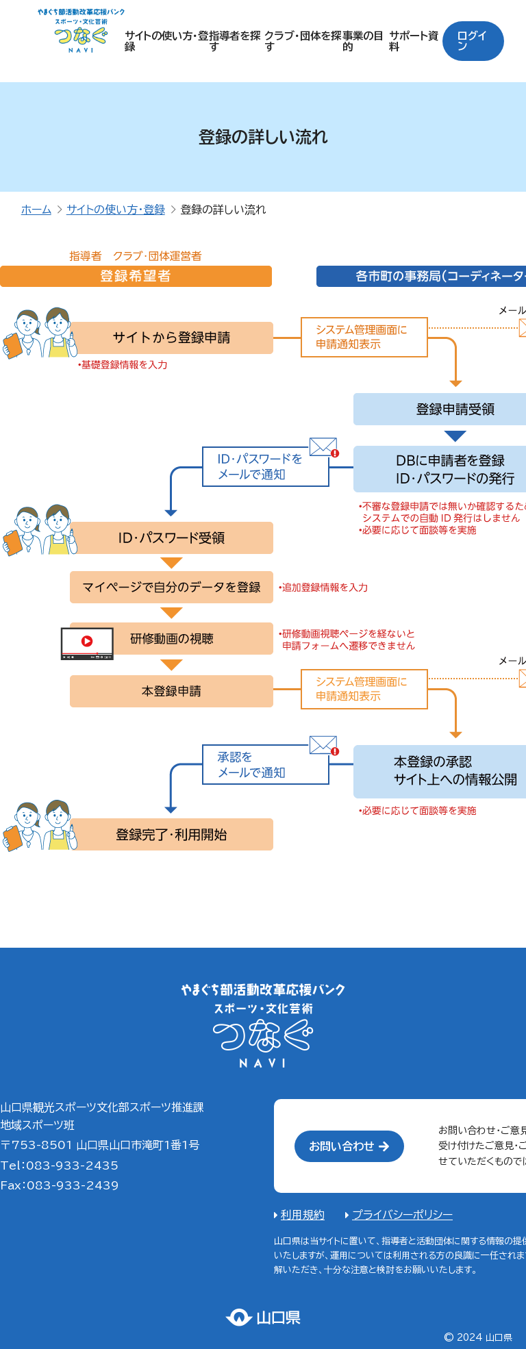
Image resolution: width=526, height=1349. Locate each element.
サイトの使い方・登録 (115, 209)
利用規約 (303, 1214)
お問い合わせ (342, 1146)
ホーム (36, 209)
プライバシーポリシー (402, 1214)
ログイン (474, 41)
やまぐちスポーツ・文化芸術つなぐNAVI (263, 1025)
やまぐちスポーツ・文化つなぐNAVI (81, 41)
